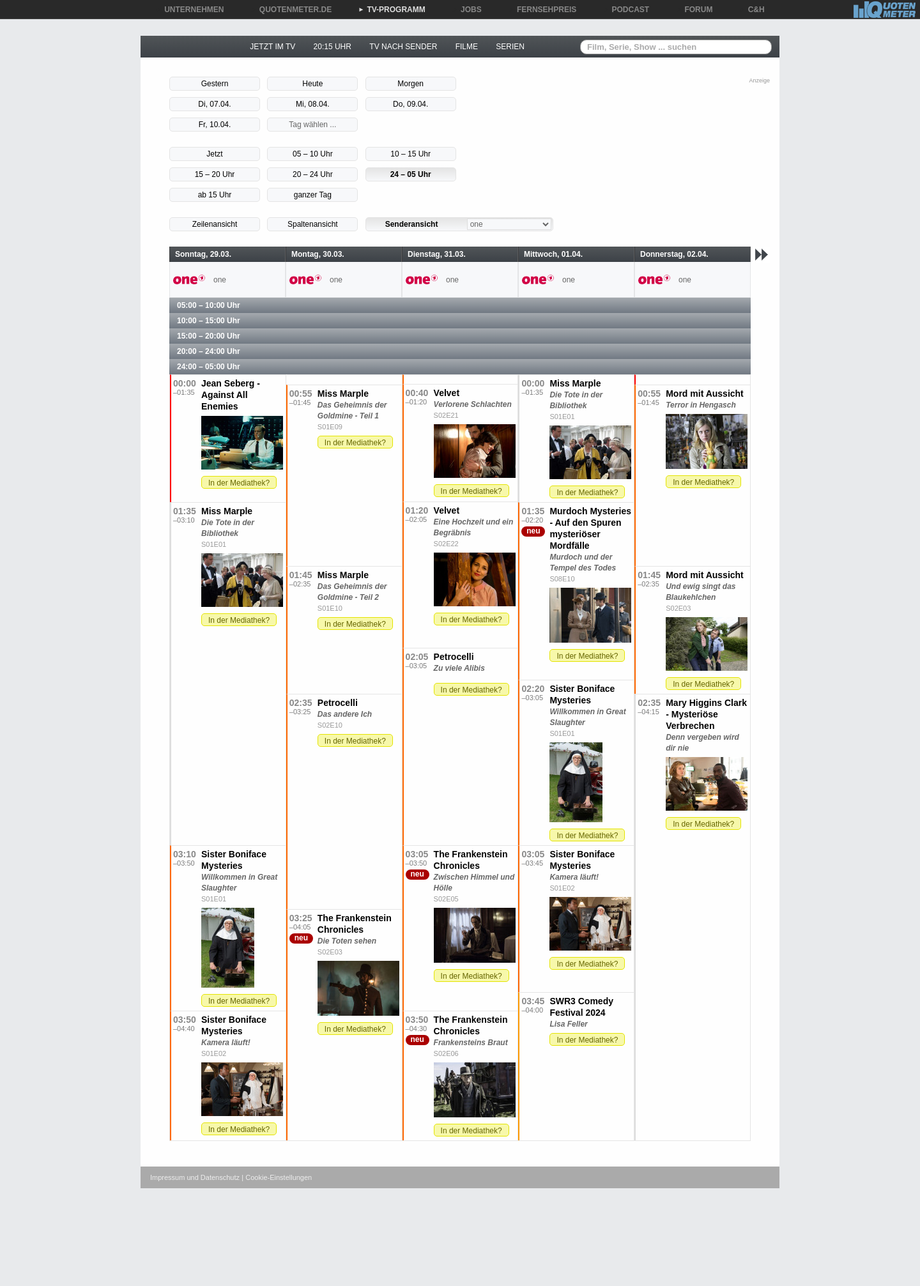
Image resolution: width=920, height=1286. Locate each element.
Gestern (215, 83)
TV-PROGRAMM (391, 9)
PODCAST (626, 9)
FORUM (694, 9)
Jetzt (214, 153)
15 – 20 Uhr (215, 174)
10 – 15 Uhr (410, 153)
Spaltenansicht (313, 224)
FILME (467, 46)
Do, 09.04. (410, 104)
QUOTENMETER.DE (291, 9)
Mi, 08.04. (313, 104)
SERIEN (510, 46)
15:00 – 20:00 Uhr (208, 336)
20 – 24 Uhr (313, 174)
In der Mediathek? (239, 482)
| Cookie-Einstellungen (276, 1177)
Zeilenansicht (215, 224)
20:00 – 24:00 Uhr (208, 351)
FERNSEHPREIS (542, 9)
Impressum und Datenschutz (195, 1177)
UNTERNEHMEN (189, 9)
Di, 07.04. (214, 104)
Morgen (410, 83)
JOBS (467, 9)
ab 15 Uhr (215, 194)
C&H (752, 9)
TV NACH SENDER (403, 46)
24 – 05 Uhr (410, 174)
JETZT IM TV (272, 46)
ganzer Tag (313, 194)
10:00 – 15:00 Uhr (208, 320)
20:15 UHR (332, 46)
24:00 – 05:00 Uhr (208, 366)
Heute (312, 83)
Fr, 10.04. (215, 124)
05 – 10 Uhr (313, 153)
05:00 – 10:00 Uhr (208, 305)
